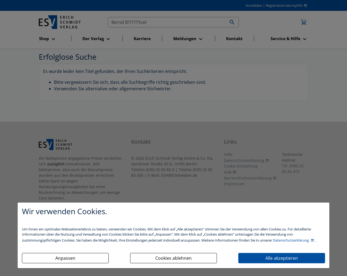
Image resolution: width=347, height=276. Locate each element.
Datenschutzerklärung (291, 240)
